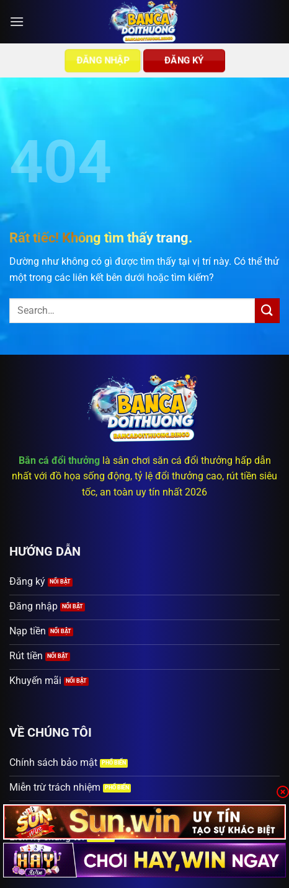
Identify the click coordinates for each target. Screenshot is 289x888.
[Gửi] (267, 310)
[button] (16, 21)
